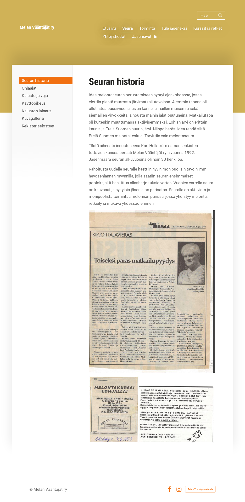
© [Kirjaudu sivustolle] (31, 489)
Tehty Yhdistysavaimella (200, 489)
